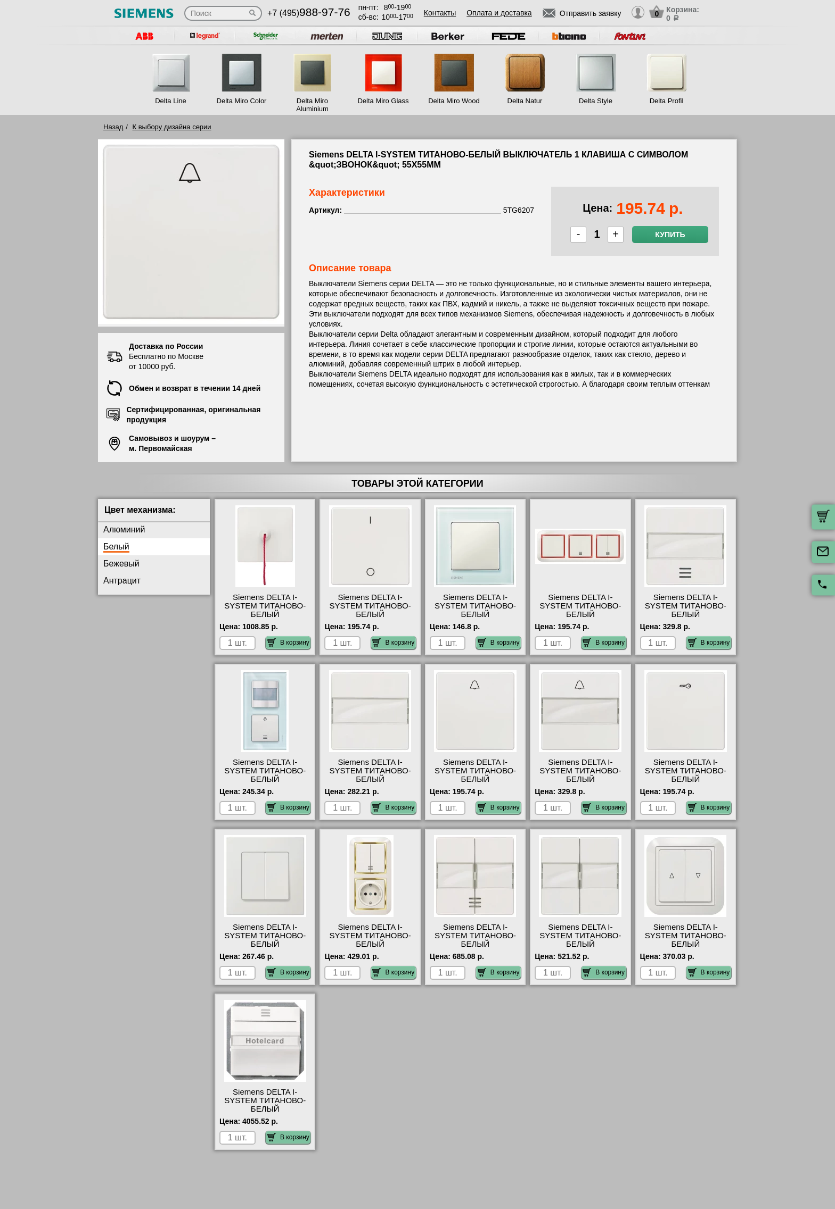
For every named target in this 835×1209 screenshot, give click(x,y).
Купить (670, 234)
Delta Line (170, 101)
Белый (116, 546)
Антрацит (122, 580)
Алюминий (124, 529)
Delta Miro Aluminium (312, 105)
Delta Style (595, 101)
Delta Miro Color (242, 101)
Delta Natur (525, 101)
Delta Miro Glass (382, 101)
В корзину (288, 642)
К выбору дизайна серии (172, 127)
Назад (113, 127)
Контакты (440, 13)
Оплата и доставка (498, 13)
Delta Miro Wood (454, 101)
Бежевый (121, 563)
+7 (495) (308, 13)
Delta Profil (667, 101)
